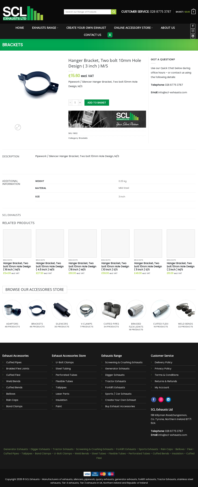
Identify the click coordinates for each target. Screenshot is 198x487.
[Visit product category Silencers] (62, 315)
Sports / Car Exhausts (118, 394)
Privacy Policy (163, 368)
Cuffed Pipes (14, 362)
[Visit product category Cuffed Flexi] (161, 315)
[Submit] (113, 12)
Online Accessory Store (133, 28)
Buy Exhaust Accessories (120, 406)
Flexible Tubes (64, 381)
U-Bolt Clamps (65, 362)
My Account (162, 387)
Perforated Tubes (66, 375)
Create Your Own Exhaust (86, 28)
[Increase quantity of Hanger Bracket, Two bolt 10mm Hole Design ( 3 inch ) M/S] (80, 102)
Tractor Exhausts (115, 381)
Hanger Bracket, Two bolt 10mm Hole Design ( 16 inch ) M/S (17, 266)
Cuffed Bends (14, 387)
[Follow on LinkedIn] (192, 36)
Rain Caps (12, 400)
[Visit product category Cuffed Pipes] (111, 315)
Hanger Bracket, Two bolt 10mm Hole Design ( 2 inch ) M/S (180, 266)
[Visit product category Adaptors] (12, 315)
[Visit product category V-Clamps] (87, 315)
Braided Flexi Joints (17, 368)
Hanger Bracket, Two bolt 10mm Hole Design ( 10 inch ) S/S (115, 266)
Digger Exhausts (115, 375)
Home (19, 28)
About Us (168, 28)
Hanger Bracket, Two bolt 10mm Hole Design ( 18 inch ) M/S (82, 266)
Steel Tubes (99, 453)
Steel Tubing (63, 368)
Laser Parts (62, 394)
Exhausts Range (45, 28)
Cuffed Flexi (13, 375)
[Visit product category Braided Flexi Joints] (136, 317)
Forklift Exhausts (115, 387)
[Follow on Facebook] (192, 26)
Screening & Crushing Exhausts (123, 362)
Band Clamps (14, 406)
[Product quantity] (75, 102)
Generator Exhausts (117, 368)
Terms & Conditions (167, 375)
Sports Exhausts (148, 449)
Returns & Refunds (166, 381)
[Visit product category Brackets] (37, 315)
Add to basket (96, 102)
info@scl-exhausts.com (172, 92)
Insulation (61, 400)
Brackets (12, 45)
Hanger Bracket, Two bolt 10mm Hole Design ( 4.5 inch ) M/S (50, 266)
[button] (186, 12)
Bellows (10, 394)
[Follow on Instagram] (192, 31)
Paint (59, 406)
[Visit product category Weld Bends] (186, 315)
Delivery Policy (163, 362)
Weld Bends (13, 381)
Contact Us (92, 35)
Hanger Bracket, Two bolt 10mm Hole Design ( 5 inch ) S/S (148, 266)
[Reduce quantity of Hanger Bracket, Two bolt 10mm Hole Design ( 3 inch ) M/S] (70, 102)
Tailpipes (61, 387)
